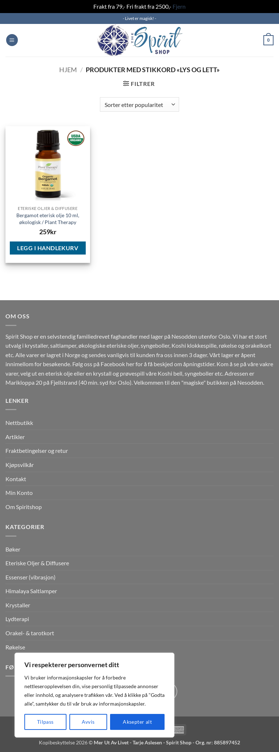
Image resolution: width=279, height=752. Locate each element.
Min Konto (19, 492)
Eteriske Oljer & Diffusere (37, 562)
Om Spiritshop (23, 506)
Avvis (88, 722)
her (130, 363)
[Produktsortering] (139, 104)
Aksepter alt (137, 722)
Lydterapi (17, 618)
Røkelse (15, 647)
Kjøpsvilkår (19, 464)
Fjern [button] (179, 6)
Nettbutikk (19, 422)
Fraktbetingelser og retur (36, 450)
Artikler (15, 436)
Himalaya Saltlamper (31, 590)
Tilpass (45, 722)
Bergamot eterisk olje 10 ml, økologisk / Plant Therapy (47, 218)
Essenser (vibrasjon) (30, 577)
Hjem (68, 70)
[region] (94, 695)
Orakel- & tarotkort (29, 632)
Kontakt (15, 478)
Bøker (12, 549)
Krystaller (17, 605)
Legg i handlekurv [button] (47, 247)
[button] (12, 40)
